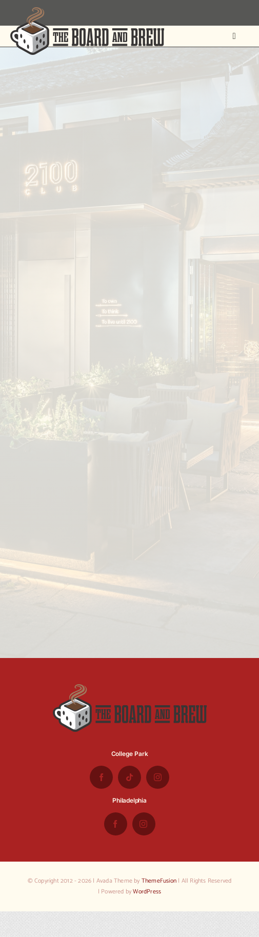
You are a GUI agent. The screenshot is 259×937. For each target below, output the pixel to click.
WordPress (147, 891)
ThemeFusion (159, 881)
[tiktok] (129, 777)
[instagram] (157, 777)
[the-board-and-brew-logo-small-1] (87, 11)
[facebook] (101, 777)
